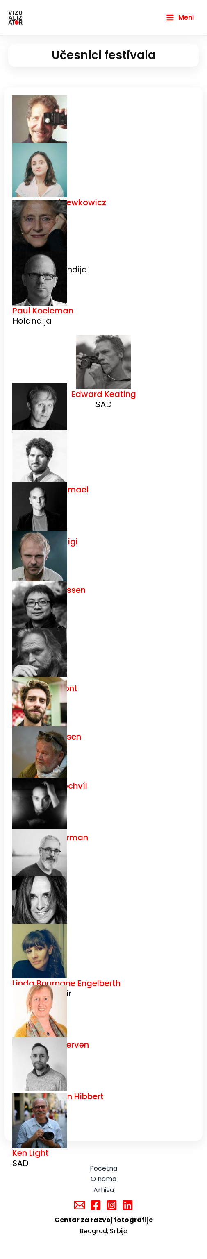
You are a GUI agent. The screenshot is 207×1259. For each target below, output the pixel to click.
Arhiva (103, 1190)
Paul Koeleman (42, 310)
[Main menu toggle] (180, 18)
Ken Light (30, 1153)
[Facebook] (95, 1205)
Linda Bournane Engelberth (66, 983)
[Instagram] (111, 1205)
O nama (103, 1179)
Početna (103, 1168)
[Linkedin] (127, 1205)
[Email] (79, 1205)
